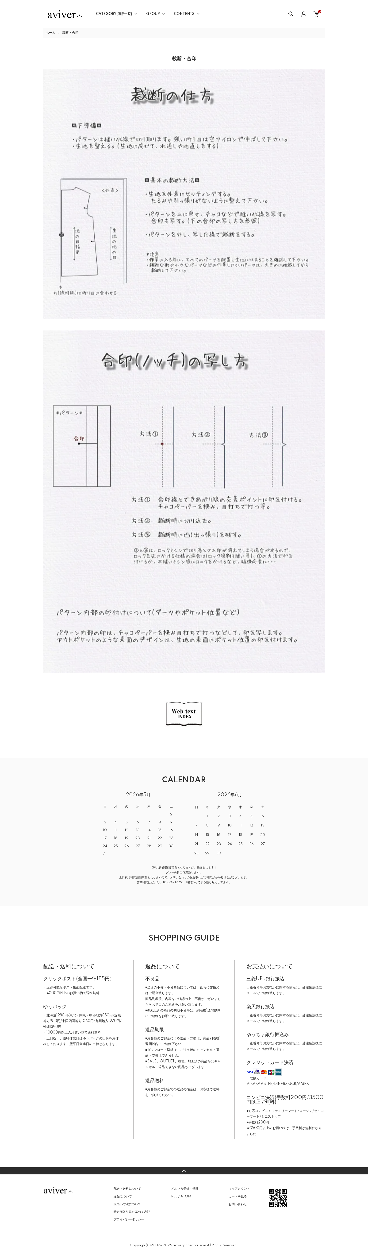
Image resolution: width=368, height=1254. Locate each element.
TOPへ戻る (184, 1170)
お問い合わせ (238, 1204)
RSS (174, 1196)
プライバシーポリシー (129, 1219)
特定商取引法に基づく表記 (132, 1212)
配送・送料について (127, 1188)
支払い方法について (127, 1204)
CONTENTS (184, 14)
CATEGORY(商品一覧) (114, 14)
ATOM (185, 1196)
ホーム (50, 33)
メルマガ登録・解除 (185, 1188)
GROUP (153, 14)
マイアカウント (239, 1188)
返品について (123, 1196)
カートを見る (238, 1196)
